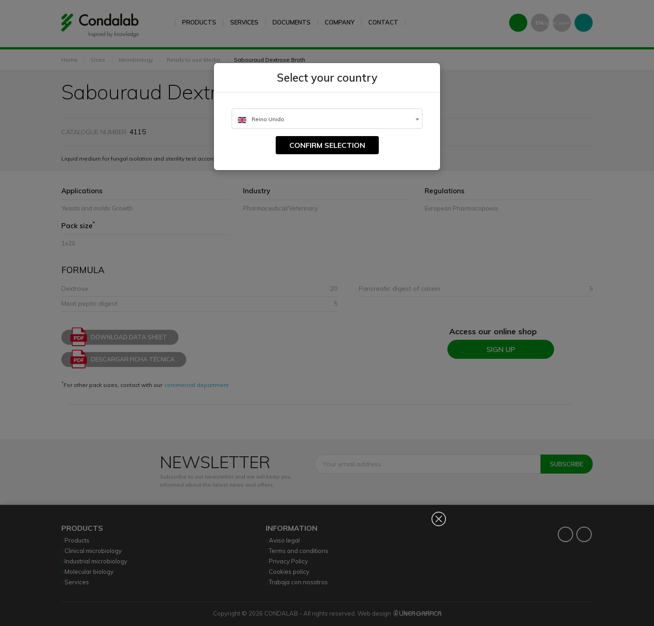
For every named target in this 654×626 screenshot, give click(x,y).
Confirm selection (327, 145)
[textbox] (327, 119)
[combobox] (327, 118)
